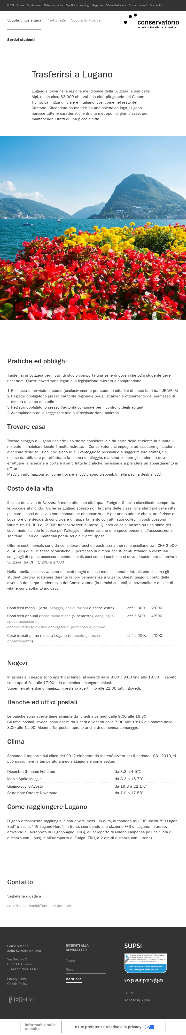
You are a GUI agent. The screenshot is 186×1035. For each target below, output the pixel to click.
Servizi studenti (21, 39)
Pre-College (56, 20)
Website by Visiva (137, 1000)
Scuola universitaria (24, 20)
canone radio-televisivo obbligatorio (38, 627)
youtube (30, 1000)
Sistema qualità (53, 5)
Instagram (17, 1000)
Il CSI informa (15, 5)
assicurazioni (76, 608)
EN (131, 993)
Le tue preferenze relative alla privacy (107, 1027)
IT (125, 993)
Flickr (24, 1000)
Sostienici (156, 5)
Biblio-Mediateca (116, 5)
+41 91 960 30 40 (24, 969)
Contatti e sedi (138, 5)
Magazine (97, 5)
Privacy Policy (17, 979)
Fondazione (33, 5)
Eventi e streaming (77, 5)
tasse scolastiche (55, 616)
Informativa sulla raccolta (40, 1027)
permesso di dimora (88, 627)
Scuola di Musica (86, 20)
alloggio (56, 608)
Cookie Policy (17, 984)
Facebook (10, 1000)
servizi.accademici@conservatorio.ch (39, 905)
